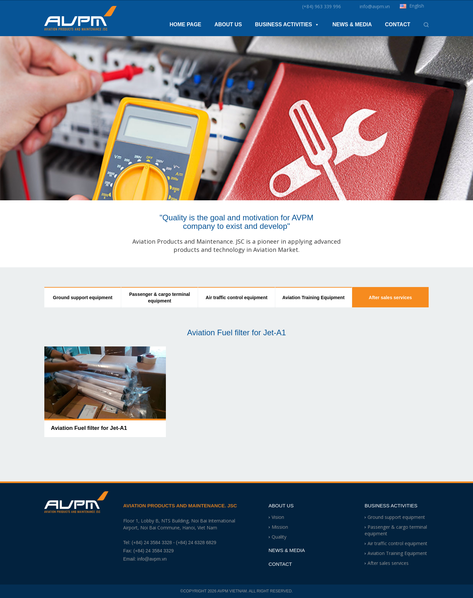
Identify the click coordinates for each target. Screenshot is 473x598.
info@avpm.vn (375, 6)
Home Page (185, 24)
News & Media (352, 24)
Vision (278, 517)
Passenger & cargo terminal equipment (159, 297)
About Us (228, 24)
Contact (397, 24)
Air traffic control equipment (236, 297)
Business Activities (287, 24)
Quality (279, 537)
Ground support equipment (82, 297)
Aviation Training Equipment (313, 297)
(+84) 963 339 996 (321, 6)
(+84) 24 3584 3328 (152, 542)
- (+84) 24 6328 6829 (194, 542)
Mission (280, 527)
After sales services (390, 297)
